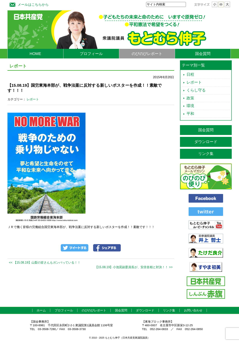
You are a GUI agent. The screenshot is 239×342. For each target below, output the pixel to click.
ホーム (41, 310)
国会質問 (202, 54)
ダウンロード (205, 142)
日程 (190, 74)
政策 (190, 98)
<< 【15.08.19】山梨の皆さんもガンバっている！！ (44, 262)
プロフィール (91, 54)
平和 (190, 114)
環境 (190, 106)
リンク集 (206, 153)
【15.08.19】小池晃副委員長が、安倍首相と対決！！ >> (133, 267)
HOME (35, 54)
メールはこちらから (28, 4)
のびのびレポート (147, 54)
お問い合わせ (193, 310)
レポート (33, 99)
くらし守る (196, 90)
